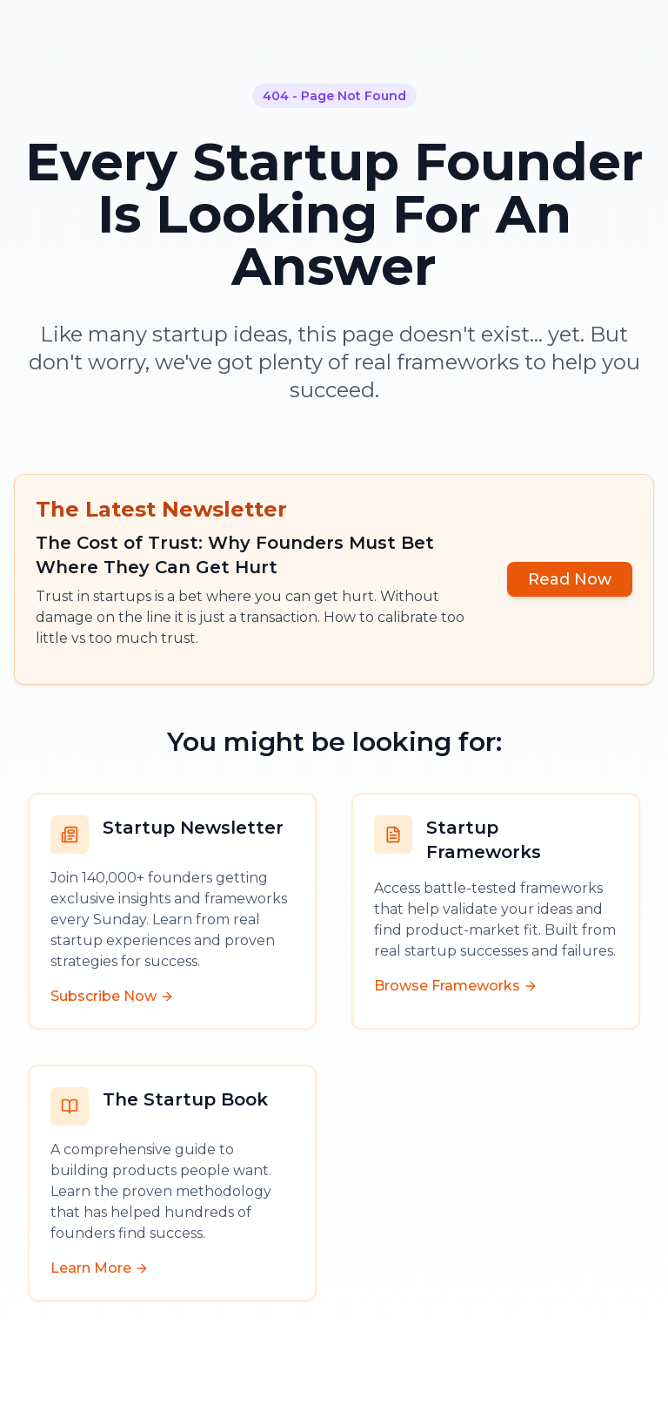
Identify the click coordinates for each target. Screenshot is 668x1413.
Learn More (99, 1268)
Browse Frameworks (456, 985)
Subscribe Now (112, 996)
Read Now (569, 579)
